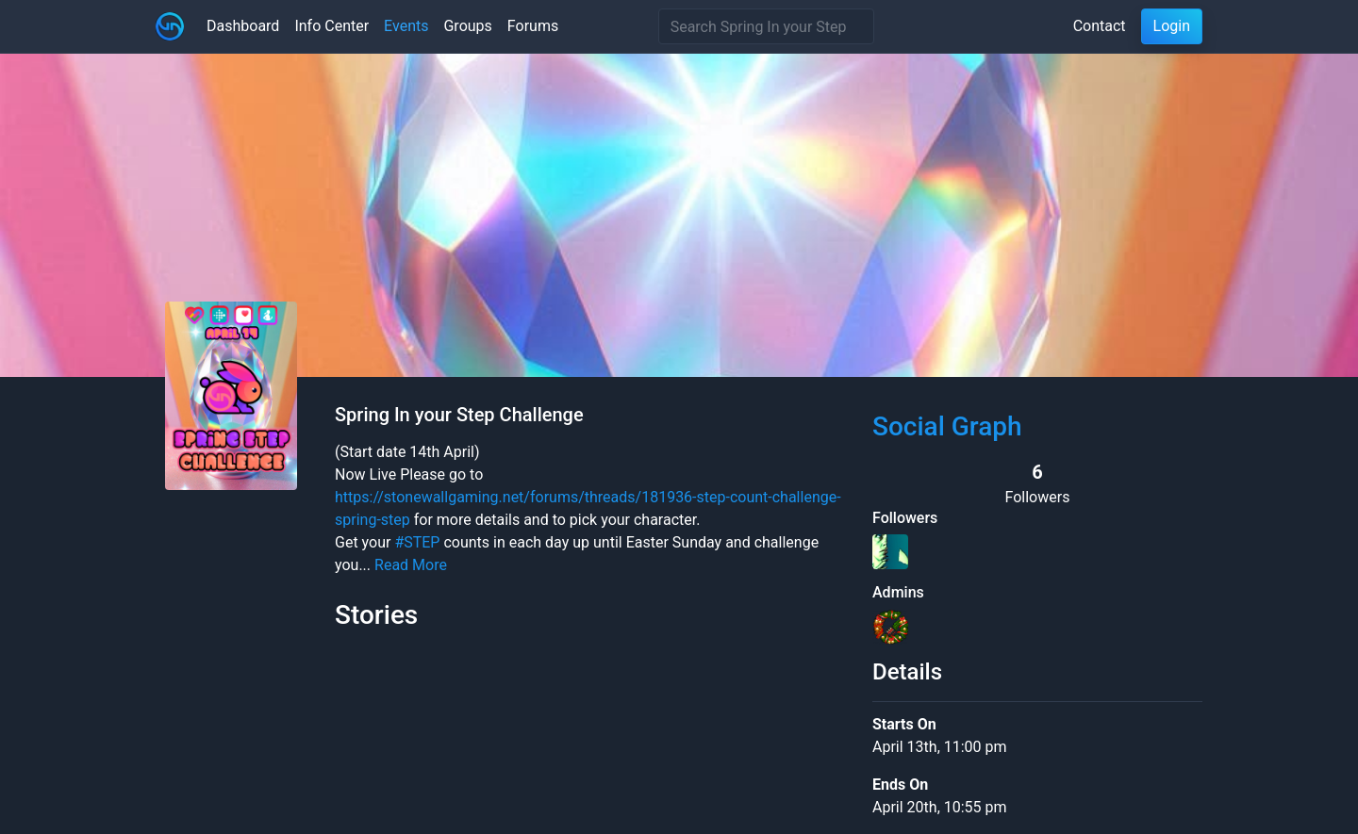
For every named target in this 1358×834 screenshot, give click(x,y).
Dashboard (243, 26)
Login (1171, 26)
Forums (532, 26)
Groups (467, 26)
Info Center (331, 26)
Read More (410, 565)
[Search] (766, 26)
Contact (1099, 26)
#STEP (416, 542)
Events (406, 26)
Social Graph (947, 426)
